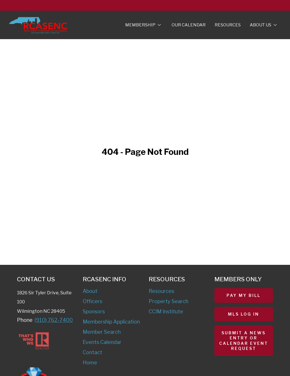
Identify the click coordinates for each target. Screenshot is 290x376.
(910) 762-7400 (54, 320)
